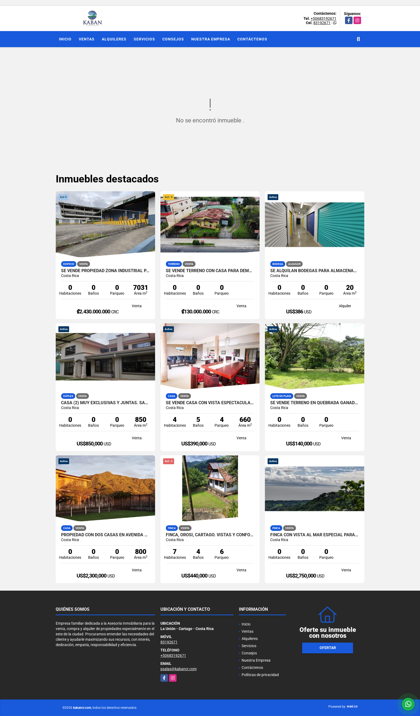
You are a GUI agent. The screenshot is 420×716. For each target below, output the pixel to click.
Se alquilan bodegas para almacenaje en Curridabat (314, 271)
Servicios (144, 39)
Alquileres (114, 39)
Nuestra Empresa (210, 39)
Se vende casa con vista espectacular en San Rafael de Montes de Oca (210, 403)
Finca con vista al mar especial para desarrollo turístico (314, 535)
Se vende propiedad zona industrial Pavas (105, 271)
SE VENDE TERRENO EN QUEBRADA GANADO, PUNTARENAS (314, 403)
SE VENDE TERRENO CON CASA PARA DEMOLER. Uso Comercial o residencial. (210, 271)
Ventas (87, 39)
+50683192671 (323, 18)
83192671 (322, 23)
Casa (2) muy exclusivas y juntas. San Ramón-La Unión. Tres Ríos (105, 403)
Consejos (173, 39)
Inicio (65, 39)
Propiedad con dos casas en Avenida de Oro (105, 535)
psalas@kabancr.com (178, 669)
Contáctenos (252, 39)
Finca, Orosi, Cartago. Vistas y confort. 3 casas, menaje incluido (210, 535)
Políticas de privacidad (260, 675)
